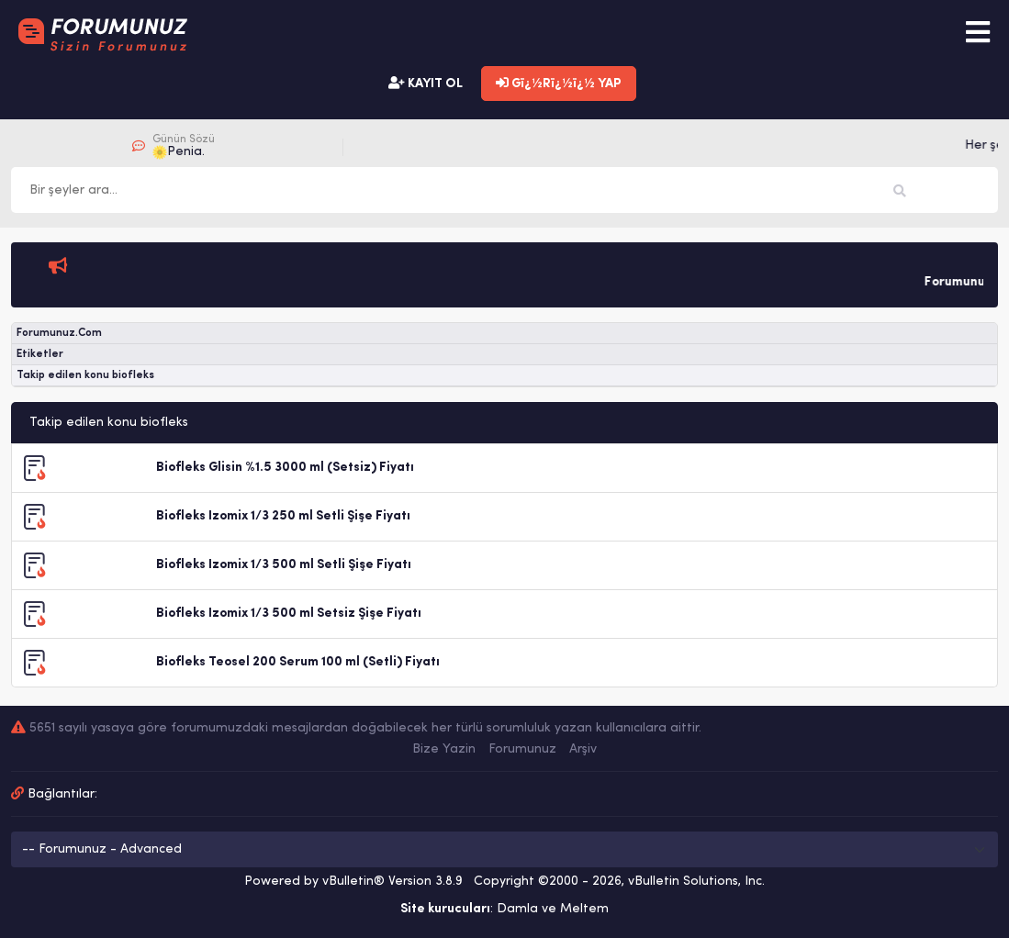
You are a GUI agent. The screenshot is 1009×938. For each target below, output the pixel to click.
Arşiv (583, 749)
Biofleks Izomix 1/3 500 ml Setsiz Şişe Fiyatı (288, 613)
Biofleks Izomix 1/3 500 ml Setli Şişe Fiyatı (283, 565)
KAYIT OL (425, 83)
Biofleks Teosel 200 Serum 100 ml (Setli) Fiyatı (298, 662)
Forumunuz (522, 749)
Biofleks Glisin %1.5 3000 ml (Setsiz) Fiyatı (285, 468)
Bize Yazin (444, 749)
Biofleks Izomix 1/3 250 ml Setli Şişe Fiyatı (283, 516)
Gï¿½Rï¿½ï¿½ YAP (559, 83)
